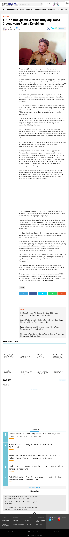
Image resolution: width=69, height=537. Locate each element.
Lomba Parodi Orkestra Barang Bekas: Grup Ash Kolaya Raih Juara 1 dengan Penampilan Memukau (34, 435)
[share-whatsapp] (56, 28)
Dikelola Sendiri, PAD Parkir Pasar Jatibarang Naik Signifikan (21, 503)
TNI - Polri (60, 9)
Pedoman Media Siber (55, 532)
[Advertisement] (10, 59)
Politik (27, 520)
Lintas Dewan (40, 518)
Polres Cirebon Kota (40, 9)
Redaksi (10, 532)
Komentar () (62, 28)
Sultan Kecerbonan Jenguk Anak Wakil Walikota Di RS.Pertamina (30, 445)
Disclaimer (45, 532)
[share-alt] (23, 293)
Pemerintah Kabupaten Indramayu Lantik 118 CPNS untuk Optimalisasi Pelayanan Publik (21, 497)
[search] (30, 4)
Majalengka (5, 520)
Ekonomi (15, 518)
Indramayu (28, 518)
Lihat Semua (34, 390)
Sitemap (16, 532)
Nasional (29, 9)
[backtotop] (34, 514)
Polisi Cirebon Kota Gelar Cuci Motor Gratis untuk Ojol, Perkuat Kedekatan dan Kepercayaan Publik (35, 478)
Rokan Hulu (51, 9)
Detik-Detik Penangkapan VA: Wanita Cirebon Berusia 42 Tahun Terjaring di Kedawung (36, 467)
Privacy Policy (37, 532)
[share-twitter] (52, 28)
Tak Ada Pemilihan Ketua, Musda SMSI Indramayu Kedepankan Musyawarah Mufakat (21, 508)
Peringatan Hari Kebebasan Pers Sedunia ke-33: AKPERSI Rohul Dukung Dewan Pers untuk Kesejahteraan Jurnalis (36, 456)
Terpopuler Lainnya (34, 487)
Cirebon (22, 9)
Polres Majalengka (12, 9)
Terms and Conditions (26, 532)
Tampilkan (62, 380)
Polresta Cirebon (18, 524)
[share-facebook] (48, 28)
